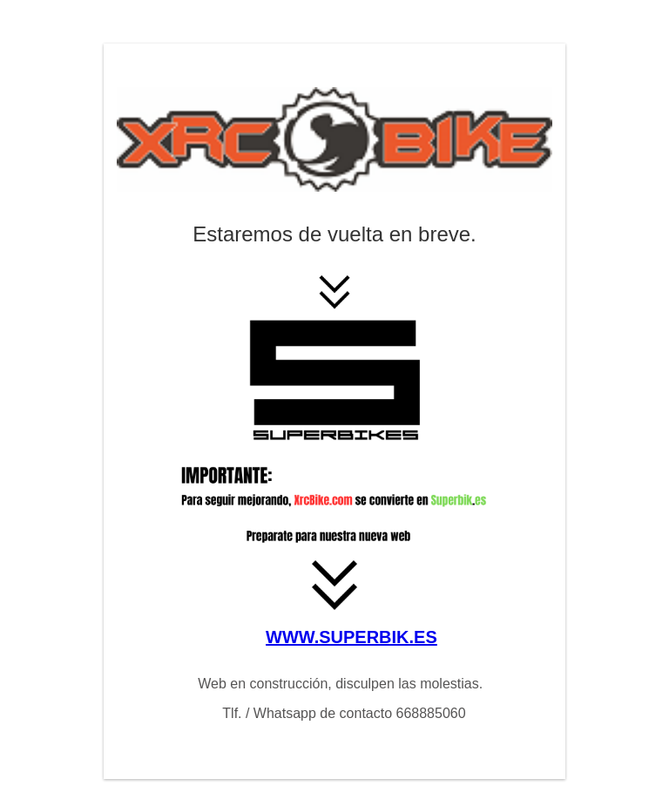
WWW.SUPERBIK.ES (351, 637)
